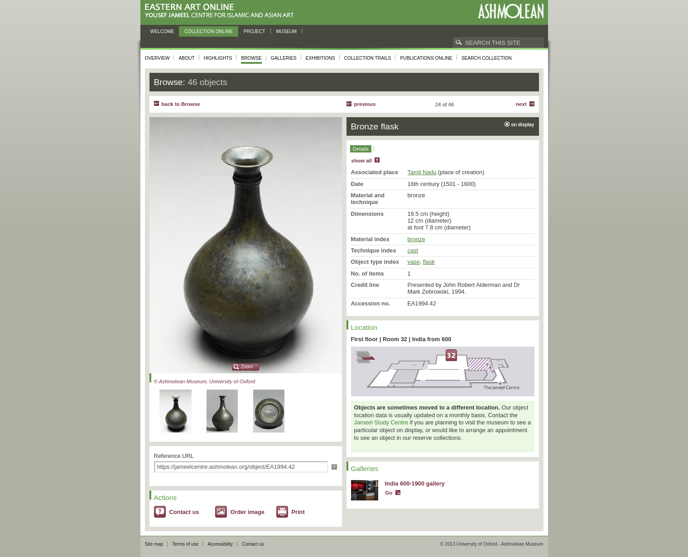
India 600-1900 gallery (415, 483)
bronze (416, 239)
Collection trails (367, 58)
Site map (154, 544)
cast (413, 250)
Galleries (284, 58)
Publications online (426, 58)
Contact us (184, 512)
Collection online (208, 31)
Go (389, 492)
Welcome (162, 31)
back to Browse (181, 104)
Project (254, 31)
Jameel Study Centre (381, 422)
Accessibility (220, 544)
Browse (251, 58)
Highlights (218, 58)
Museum (286, 31)
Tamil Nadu (422, 172)
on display (522, 124)
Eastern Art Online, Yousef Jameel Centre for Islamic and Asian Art (221, 11)
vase (414, 261)
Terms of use (185, 544)
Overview (157, 58)
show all (361, 160)
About (186, 58)
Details (361, 149)
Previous (365, 104)
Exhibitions (320, 58)
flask (429, 261)
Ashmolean (511, 11)
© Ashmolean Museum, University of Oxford (204, 381)
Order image (248, 512)
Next (521, 104)
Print (298, 512)
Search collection (487, 58)
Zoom (247, 366)
